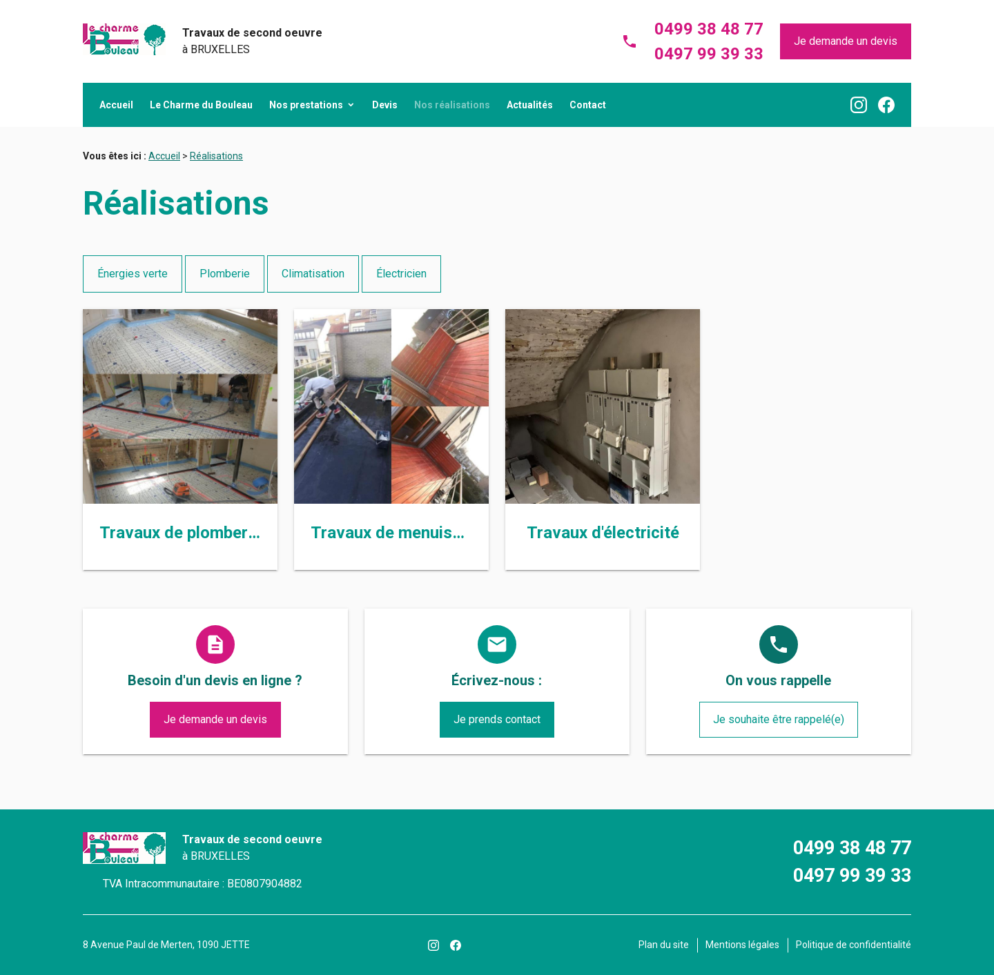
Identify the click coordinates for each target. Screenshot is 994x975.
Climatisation (313, 273)
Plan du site (664, 944)
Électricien (401, 273)
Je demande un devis (845, 41)
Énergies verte (132, 273)
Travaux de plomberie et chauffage (230, 532)
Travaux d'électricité (603, 532)
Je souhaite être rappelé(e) (778, 719)
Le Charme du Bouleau (201, 104)
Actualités (530, 104)
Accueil (116, 104)
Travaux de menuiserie (395, 532)
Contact (587, 104)
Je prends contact (497, 719)
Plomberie (224, 273)
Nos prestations (306, 104)
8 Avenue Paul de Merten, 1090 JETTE (166, 944)
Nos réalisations (452, 104)
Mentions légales (742, 944)
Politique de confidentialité (853, 944)
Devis (385, 104)
